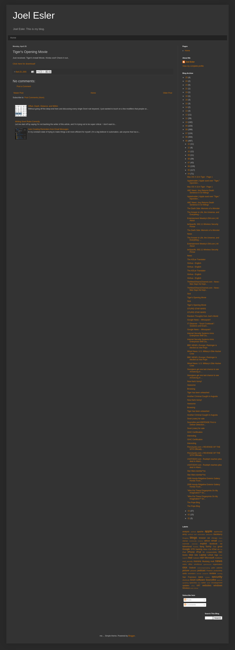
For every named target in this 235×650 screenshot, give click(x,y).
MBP (202, 558)
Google (186, 549)
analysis (185, 532)
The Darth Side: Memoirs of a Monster (203, 208)
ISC (220, 552)
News (189, 234)
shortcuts (185, 580)
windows (218, 585)
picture (185, 570)
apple (208, 531)
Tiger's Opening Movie (196, 297)
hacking (199, 549)
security (217, 576)
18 (186, 96)
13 (186, 111)
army (184, 534)
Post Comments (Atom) (34, 97)
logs (216, 555)
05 (186, 141)
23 (186, 85)
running (219, 573)
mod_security (187, 561)
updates (185, 585)
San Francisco (189, 577)
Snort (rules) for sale (196, 419)
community (192, 541)
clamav (185, 541)
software (200, 580)
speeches (193, 583)
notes (184, 564)
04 (189, 174)
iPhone (191, 552)
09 (186, 126)
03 (189, 511)
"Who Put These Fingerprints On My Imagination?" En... (202, 491)
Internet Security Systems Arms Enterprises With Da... (200, 334)
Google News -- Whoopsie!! (199, 320)
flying (202, 546)
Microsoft (209, 557)
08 (186, 129)
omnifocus (198, 564)
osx (184, 567)
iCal (209, 549)
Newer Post (18, 93)
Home (13, 37)
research (205, 573)
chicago (214, 538)
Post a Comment (24, 86)
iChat (214, 549)
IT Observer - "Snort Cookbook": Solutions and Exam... (201, 325)
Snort (192, 580)
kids (196, 555)
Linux (210, 555)
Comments (190, 605)
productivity (218, 571)
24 (186, 81)
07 (186, 133)
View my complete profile (193, 66)
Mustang (206, 561)
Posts (187, 600)
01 (189, 518)
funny (208, 546)
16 (186, 100)
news (218, 561)
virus (193, 586)
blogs (193, 537)
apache (200, 532)
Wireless (186, 588)
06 (186, 137)
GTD (193, 549)
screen (207, 577)
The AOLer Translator (196, 259)
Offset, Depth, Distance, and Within (43, 106)
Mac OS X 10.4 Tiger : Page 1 (200, 177)
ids (218, 549)
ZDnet (196, 588)
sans (200, 577)
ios (221, 549)
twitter (203, 583)
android (193, 532)
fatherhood (187, 546)
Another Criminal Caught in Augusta (202, 396)
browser (202, 538)
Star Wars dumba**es (196, 471)
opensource (207, 564)
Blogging (185, 538)
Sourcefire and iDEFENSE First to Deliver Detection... (201, 423)
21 (186, 89)
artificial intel (192, 534)
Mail (190, 557)
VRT (198, 585)
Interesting (191, 436)
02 (189, 514)
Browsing (191, 389)
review (212, 573)
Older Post (167, 93)
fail (221, 544)
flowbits (195, 547)
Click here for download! (24, 64)
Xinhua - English (194, 263)
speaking (185, 583)
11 (186, 118)
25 (186, 77)
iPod (198, 552)
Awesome (191, 385)
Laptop (202, 555)
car (208, 538)
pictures (193, 571)
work (191, 588)
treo (199, 583)
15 (186, 103)
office (190, 564)
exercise (195, 544)
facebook (213, 544)
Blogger (131, 636)
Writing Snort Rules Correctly (27, 121)
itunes (185, 555)
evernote (185, 544)
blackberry (218, 534)
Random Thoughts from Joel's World (202, 316)
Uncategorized (216, 583)
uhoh (208, 583)
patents (219, 568)
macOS (185, 558)
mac (220, 555)
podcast (201, 570)
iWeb (191, 555)
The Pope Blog (193, 502)
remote (199, 573)
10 (186, 122)
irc (204, 552)
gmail (220, 546)
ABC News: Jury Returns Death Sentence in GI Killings (200, 191)
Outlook (192, 568)
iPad (184, 552)
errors (220, 541)
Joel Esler (34, 15)
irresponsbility (211, 552)
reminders (192, 573)
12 (186, 115)
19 (186, 92)
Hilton (205, 549)
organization (217, 564)
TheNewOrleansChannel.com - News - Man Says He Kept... (203, 283)
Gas (214, 547)
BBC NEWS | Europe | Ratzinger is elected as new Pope (202, 346)
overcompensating (203, 568)
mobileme (218, 558)
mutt (212, 561)
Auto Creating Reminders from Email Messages (48, 129)
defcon (207, 541)
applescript (218, 532)
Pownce (210, 571)
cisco (220, 538)
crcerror (200, 541)
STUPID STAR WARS (196, 309)
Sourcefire (211, 580)
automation (201, 534)
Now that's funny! (194, 381)
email (214, 540)
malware (196, 558)
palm (213, 568)
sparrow (219, 580)
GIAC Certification (195, 432)
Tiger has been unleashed (198, 392)
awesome (209, 534)
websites (206, 585)
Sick (189, 294)
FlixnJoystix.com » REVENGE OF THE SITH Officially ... (203, 448)
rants (184, 573)
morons (197, 561)
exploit (203, 543)
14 (186, 107)
